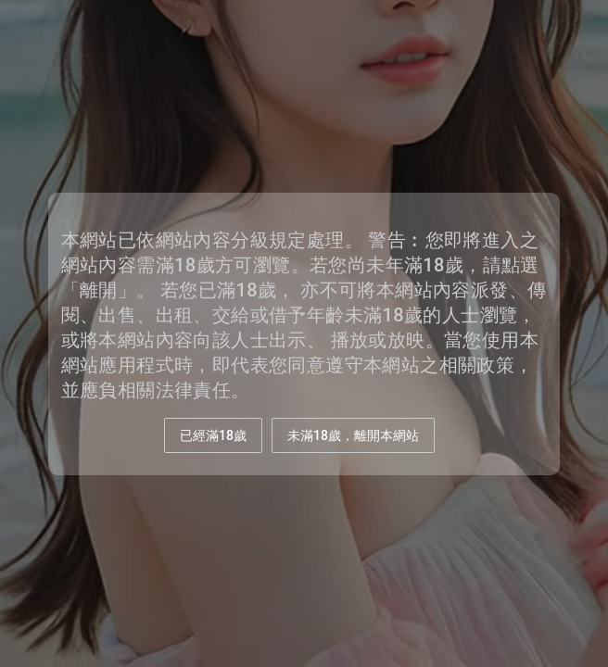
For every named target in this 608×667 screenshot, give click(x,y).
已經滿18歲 (213, 435)
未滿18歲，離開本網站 (353, 435)
